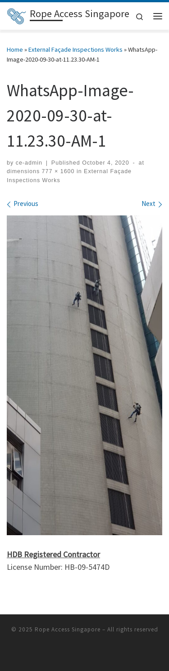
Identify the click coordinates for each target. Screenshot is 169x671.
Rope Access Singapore (67, 629)
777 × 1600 (57, 171)
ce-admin (29, 163)
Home (15, 49)
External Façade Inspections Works (75, 49)
